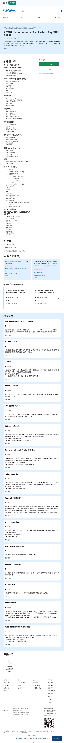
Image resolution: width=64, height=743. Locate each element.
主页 (5, 27)
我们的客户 (51, 691)
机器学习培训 (11, 27)
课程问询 (49, 64)
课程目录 (5, 18)
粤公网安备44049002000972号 (39, 738)
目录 (19, 688)
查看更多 (6, 49)
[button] (59, 298)
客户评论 (51, 694)
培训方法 (6, 688)
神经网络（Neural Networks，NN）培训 (32, 27)
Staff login (32, 742)
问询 (49, 69)
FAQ (49, 699)
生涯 (49, 696)
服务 (39, 18)
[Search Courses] (41, 11)
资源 (5, 691)
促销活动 (6, 685)
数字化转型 (36, 682)
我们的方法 (21, 682)
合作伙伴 (51, 688)
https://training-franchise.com (12, 733)
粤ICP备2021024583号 (22, 738)
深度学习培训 (19, 27)
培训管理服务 (37, 685)
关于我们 (57, 18)
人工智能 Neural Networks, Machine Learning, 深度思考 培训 (20, 28)
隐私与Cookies (32, 735)
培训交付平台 (37, 688)
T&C (49, 702)
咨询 (22, 18)
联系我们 (56, 739)
